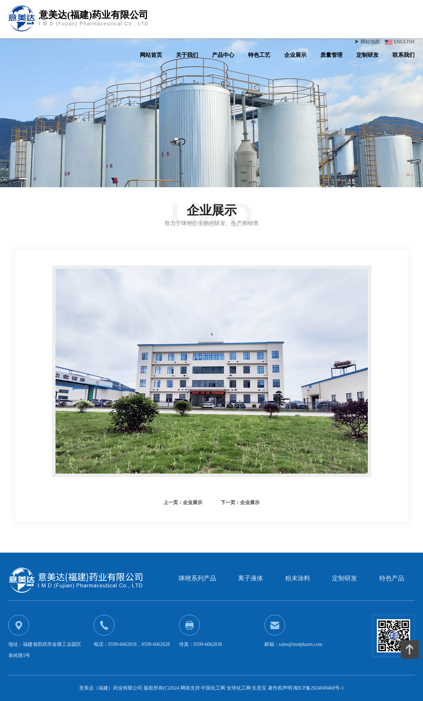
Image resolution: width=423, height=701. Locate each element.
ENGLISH (404, 41)
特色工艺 (259, 55)
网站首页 (151, 55)
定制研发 (367, 55)
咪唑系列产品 (197, 578)
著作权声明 (281, 688)
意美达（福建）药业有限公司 (110, 688)
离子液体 (250, 578)
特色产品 (391, 578)
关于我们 (187, 55)
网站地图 (370, 41)
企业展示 (295, 55)
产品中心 (223, 55)
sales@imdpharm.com (300, 644)
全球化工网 (239, 688)
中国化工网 (213, 688)
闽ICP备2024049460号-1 (318, 688)
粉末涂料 (297, 578)
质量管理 (331, 55)
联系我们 (403, 55)
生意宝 (259, 688)
